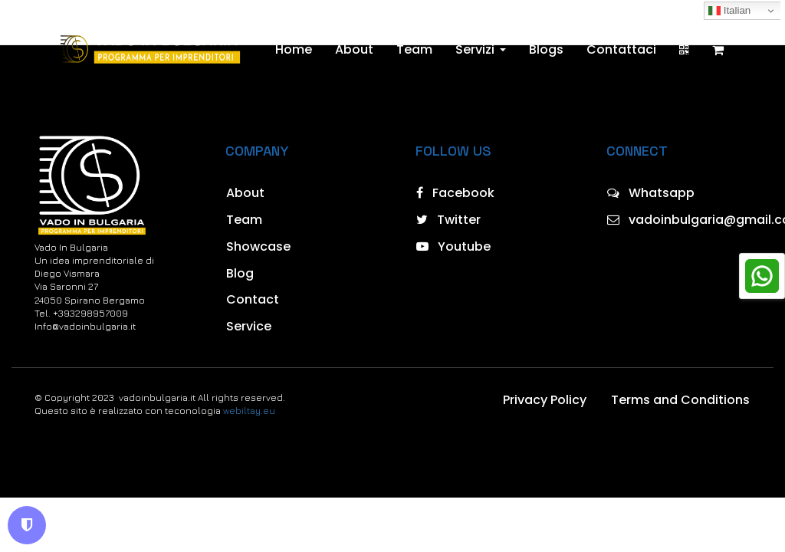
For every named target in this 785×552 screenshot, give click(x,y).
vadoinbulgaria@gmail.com (679, 219)
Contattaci (621, 50)
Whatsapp (651, 193)
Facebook (455, 193)
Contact (252, 299)
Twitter (448, 219)
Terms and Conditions (680, 400)
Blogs (546, 50)
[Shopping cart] (718, 50)
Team (414, 50)
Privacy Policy (544, 400)
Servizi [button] (480, 50)
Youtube (453, 246)
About (354, 50)
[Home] (149, 49)
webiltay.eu (249, 410)
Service (248, 326)
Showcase (258, 246)
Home (293, 50)
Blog (240, 273)
